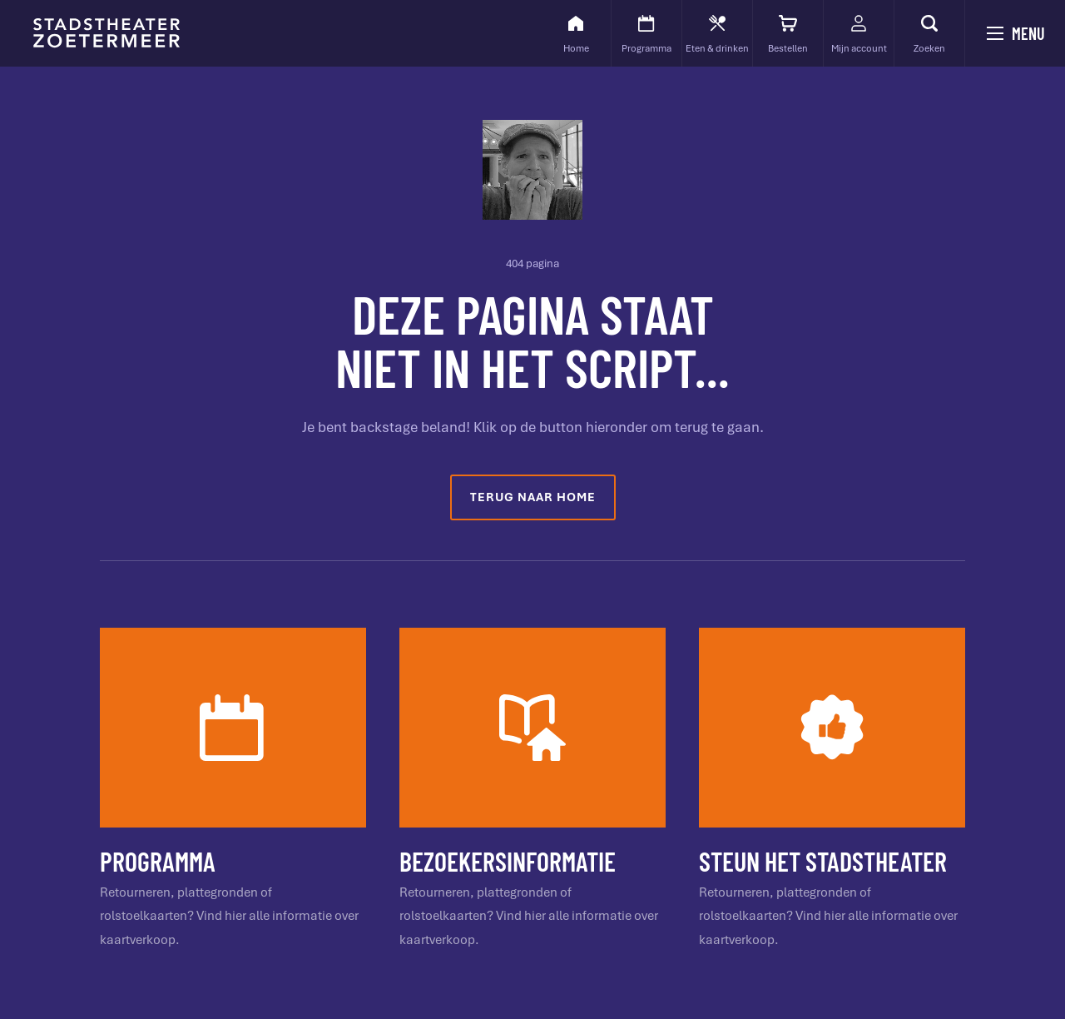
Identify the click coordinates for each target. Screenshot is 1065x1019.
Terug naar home (533, 497)
